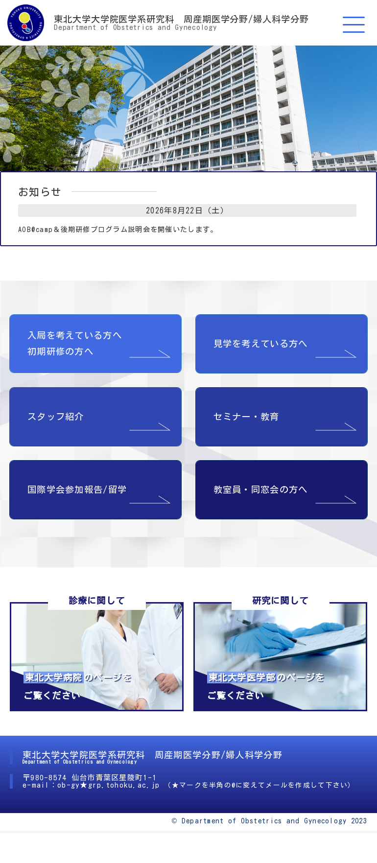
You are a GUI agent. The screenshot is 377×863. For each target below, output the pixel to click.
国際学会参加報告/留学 (77, 489)
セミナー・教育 (246, 416)
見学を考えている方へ (260, 343)
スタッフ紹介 (55, 416)
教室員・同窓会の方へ (260, 489)
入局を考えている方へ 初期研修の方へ (74, 343)
